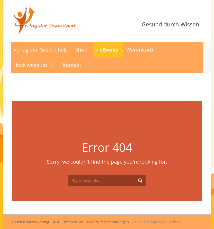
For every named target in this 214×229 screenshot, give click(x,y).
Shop (81, 49)
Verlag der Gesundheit (40, 49)
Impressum (73, 222)
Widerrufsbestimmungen (108, 222)
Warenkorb (139, 49)
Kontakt (72, 65)
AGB (56, 222)
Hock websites (34, 65)
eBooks (109, 49)
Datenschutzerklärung (30, 222)
